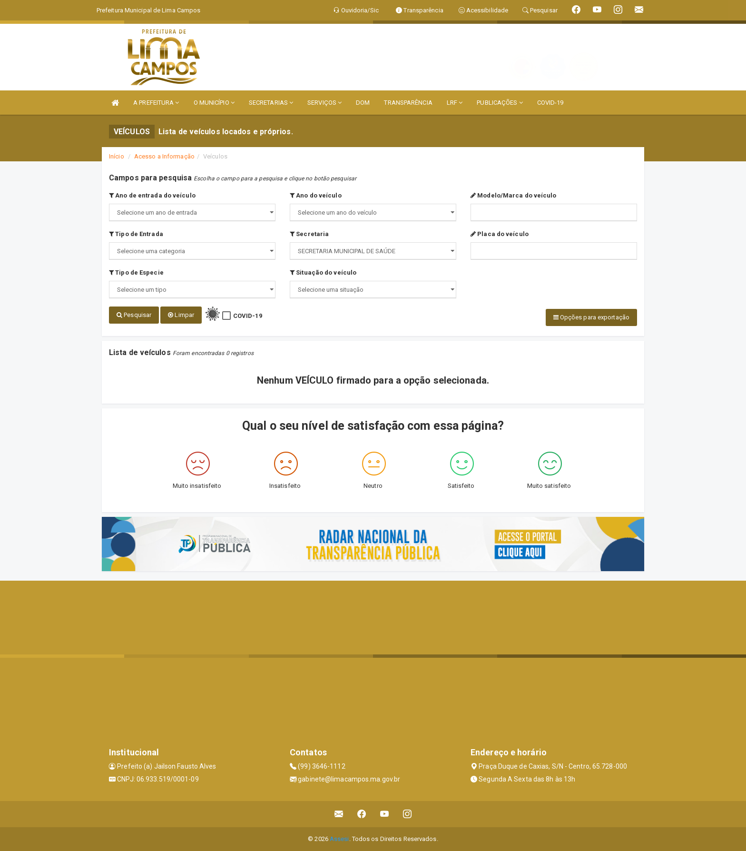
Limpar (181, 314)
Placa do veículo (500, 233)
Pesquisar (134, 314)
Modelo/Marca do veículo (514, 195)
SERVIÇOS (324, 102)
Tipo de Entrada (136, 233)
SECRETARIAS (271, 102)
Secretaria (309, 233)
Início (116, 156)
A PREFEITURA (156, 102)
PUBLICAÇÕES (499, 102)
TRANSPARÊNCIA (408, 102)
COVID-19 (550, 102)
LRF (455, 102)
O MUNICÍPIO (214, 102)
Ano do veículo (316, 195)
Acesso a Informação (164, 156)
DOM (363, 102)
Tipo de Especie (136, 272)
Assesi (339, 838)
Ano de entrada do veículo (152, 195)
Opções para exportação (591, 317)
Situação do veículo (323, 272)
